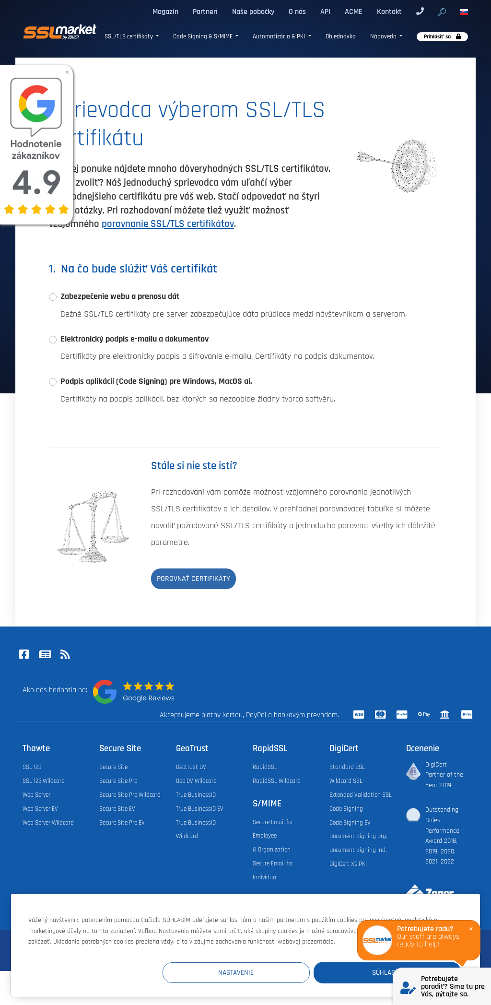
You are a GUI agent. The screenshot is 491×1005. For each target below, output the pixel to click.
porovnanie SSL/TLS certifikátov (168, 223)
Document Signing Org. (358, 836)
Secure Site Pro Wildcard (130, 795)
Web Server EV (40, 809)
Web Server (36, 795)
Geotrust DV (191, 767)
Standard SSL (347, 767)
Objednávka (341, 37)
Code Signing (346, 809)
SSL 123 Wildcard (44, 781)
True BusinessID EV (199, 809)
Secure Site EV (117, 809)
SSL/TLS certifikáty (129, 37)
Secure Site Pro (118, 781)
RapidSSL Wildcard (277, 781)
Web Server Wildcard (48, 823)
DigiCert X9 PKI (348, 864)
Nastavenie (284, 972)
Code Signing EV (350, 823)
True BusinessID (196, 795)
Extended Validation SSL (360, 795)
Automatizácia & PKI (279, 37)
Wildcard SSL (345, 781)
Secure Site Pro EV (122, 823)
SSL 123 (32, 767)
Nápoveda (384, 37)
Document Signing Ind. (357, 850)
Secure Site (113, 767)
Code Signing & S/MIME (203, 37)
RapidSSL (265, 767)
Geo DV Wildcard (196, 781)
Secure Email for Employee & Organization (273, 836)
